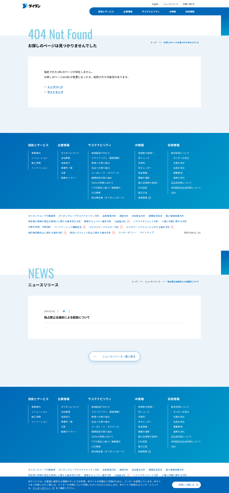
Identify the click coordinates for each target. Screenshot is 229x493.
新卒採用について (180, 153)
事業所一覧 (67, 167)
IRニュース (144, 157)
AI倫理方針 (120, 221)
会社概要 (65, 157)
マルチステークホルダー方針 (104, 227)
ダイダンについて (70, 153)
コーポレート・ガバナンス (105, 172)
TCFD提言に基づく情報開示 (105, 187)
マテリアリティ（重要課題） (106, 157)
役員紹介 (65, 162)
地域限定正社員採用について (186, 187)
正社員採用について (181, 182)
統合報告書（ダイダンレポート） (108, 197)
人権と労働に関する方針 (174, 221)
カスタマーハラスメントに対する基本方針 (148, 227)
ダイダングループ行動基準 (41, 215)
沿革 (63, 172)
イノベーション (39, 167)
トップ (154, 42)
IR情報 (139, 145)
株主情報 (142, 172)
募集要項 (177, 172)
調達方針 (124, 215)
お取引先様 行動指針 (39, 226)
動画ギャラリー (69, 177)
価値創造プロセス (100, 153)
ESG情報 (96, 192)
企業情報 (63, 145)
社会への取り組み (100, 167)
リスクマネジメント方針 (145, 221)
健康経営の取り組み (101, 177)
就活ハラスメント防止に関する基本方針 (90, 232)
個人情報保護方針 (175, 215)
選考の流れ (179, 177)
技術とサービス (38, 145)
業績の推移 (144, 177)
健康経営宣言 (155, 215)
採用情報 (173, 145)
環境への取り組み (100, 162)
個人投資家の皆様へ (148, 182)
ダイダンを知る (181, 157)
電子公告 (142, 192)
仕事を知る (179, 162)
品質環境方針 (109, 215)
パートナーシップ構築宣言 (68, 227)
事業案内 (36, 153)
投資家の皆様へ (146, 153)
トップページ (55, 87)
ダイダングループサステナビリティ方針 (79, 215)
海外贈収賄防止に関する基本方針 (45, 232)
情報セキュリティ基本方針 (97, 221)
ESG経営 (142, 187)
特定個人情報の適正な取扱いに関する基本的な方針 (54, 221)
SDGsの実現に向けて (102, 182)
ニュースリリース (170, 4)
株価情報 (142, 197)
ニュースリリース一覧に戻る (119, 356)
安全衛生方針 (139, 215)
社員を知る (179, 167)
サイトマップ (55, 92)
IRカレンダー (145, 167)
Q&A (173, 192)
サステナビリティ (99, 145)
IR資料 (141, 162)
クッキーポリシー (127, 232)
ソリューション (39, 157)
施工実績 (36, 162)
